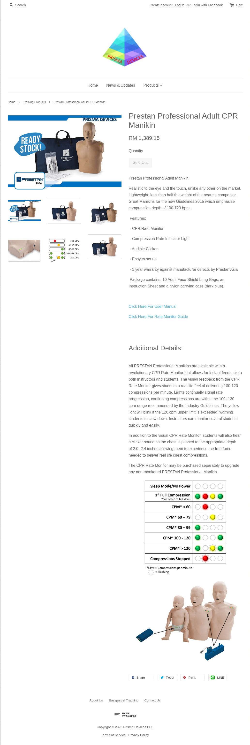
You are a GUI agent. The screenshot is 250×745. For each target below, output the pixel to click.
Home (93, 85)
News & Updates (120, 85)
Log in (179, 5)
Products (153, 85)
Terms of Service (113, 735)
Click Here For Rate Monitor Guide (158, 317)
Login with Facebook (207, 5)
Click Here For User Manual (152, 306)
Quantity (136, 151)
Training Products (34, 102)
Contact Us (152, 700)
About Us (96, 700)
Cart (239, 5)
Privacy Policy (138, 735)
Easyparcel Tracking (123, 700)
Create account (161, 5)
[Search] (22, 5)
